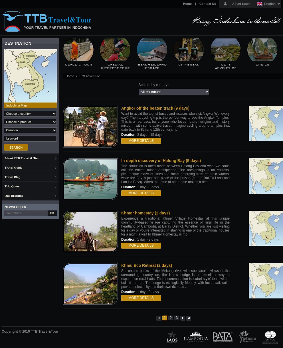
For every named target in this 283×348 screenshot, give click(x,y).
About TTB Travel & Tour (22, 158)
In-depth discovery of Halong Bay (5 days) (161, 160)
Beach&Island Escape (152, 66)
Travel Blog (12, 177)
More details (140, 141)
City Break (188, 64)
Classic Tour (78, 64)
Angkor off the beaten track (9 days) (155, 108)
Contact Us (207, 3)
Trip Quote (12, 186)
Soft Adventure (225, 66)
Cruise (262, 64)
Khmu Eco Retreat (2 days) (146, 265)
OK (52, 213)
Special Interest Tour (115, 66)
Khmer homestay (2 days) (145, 213)
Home (187, 3)
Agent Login (241, 3)
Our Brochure (14, 195)
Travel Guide (13, 167)
